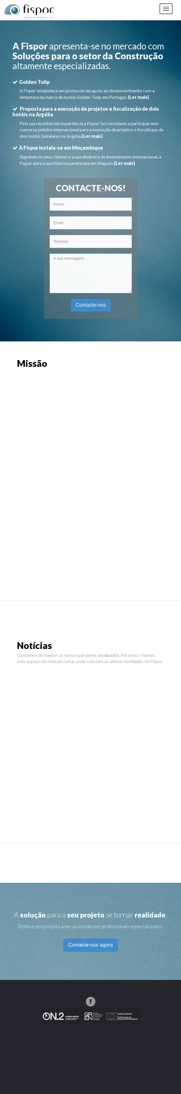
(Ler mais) (138, 97)
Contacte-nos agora (90, 945)
